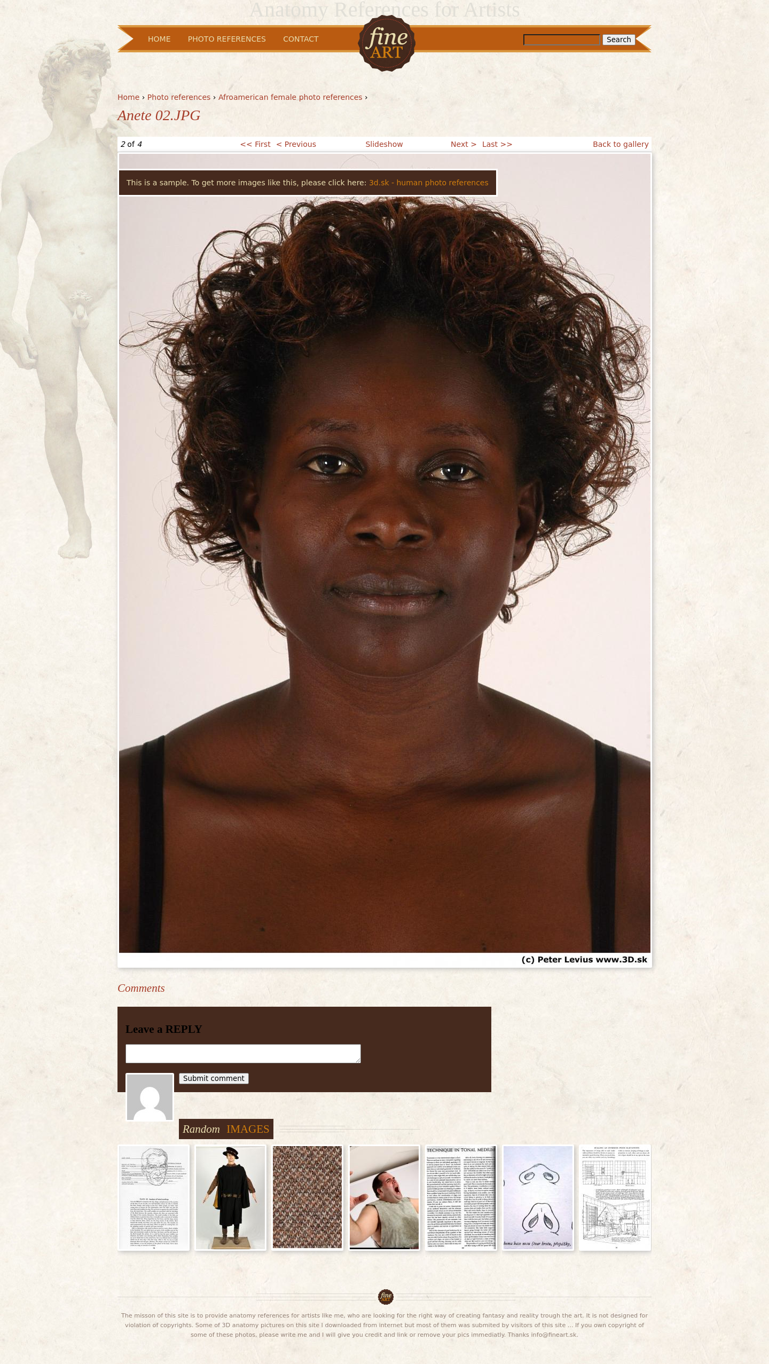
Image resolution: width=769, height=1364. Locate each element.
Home (128, 97)
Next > (464, 144)
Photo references (179, 97)
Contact (300, 39)
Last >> (497, 144)
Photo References (227, 39)
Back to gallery (621, 144)
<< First (255, 144)
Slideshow (384, 144)
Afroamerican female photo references (290, 97)
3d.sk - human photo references (429, 182)
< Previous (296, 144)
